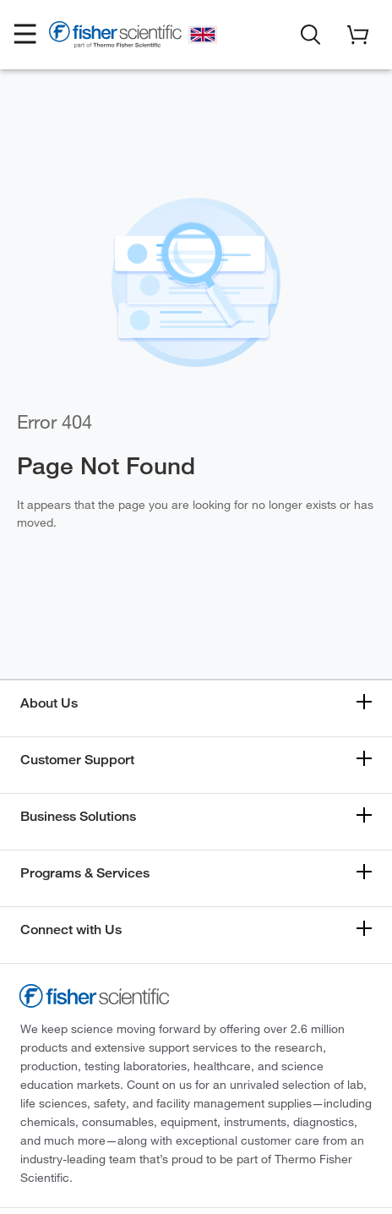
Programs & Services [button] (85, 873)
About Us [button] (49, 703)
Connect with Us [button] (71, 929)
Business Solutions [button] (78, 816)
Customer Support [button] (77, 760)
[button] (25, 34)
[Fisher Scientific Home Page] (115, 37)
